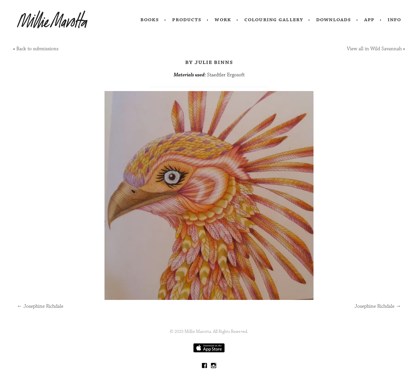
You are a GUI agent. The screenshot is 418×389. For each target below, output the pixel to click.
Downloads (333, 19)
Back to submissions (37, 49)
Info (394, 19)
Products (186, 19)
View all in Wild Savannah (374, 49)
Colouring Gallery (273, 19)
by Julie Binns (209, 62)
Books (149, 19)
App (369, 19)
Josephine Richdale (40, 306)
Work (223, 19)
